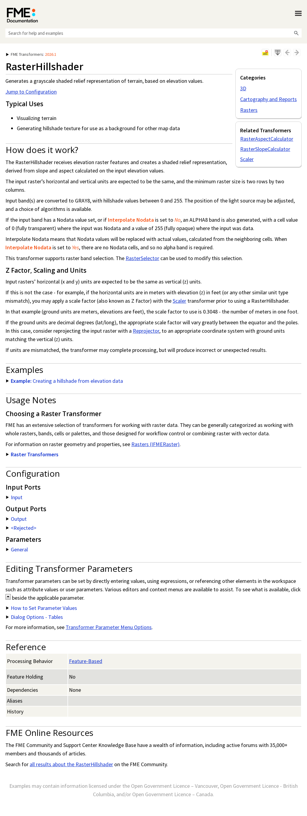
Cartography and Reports (268, 99)
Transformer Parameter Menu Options (109, 627)
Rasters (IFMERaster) (155, 444)
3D (243, 88)
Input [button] (14, 497)
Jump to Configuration (31, 91)
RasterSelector (142, 258)
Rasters (249, 109)
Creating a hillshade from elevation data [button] (64, 380)
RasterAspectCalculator (266, 138)
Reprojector (146, 330)
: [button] (31, 54)
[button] (296, 33)
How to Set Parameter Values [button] (41, 607)
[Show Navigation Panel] (298, 13)
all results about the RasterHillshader (71, 764)
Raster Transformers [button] (32, 454)
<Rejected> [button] (21, 527)
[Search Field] (153, 33)
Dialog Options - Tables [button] (34, 617)
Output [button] (16, 518)
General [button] (17, 549)
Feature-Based (85, 661)
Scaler (247, 159)
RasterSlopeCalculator (265, 149)
